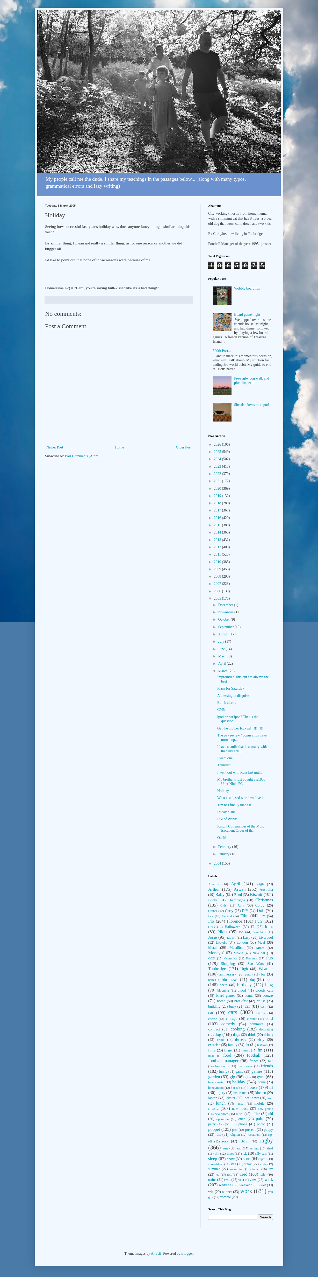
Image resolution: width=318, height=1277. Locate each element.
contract (214, 1029)
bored (221, 1001)
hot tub (235, 1088)
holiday (238, 1081)
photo (261, 1124)
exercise (214, 1045)
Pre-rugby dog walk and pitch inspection (251, 380)
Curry (229, 911)
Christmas (264, 899)
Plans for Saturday (230, 688)
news (239, 1114)
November (226, 612)
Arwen (240, 889)
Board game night (247, 315)
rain (218, 1134)
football (253, 1055)
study (262, 1164)
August (223, 634)
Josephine (259, 932)
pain (259, 1118)
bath (211, 980)
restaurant (254, 1134)
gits (247, 1077)
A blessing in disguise (233, 696)
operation (222, 1119)
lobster (230, 1098)
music (213, 1108)
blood (242, 990)
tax (271, 1169)
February (225, 847)
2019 (218, 496)
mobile (260, 1103)
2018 (218, 503)
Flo (211, 921)
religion (235, 1134)
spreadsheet (215, 1164)
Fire (262, 916)
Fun (258, 921)
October (224, 619)
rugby (266, 1140)
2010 (218, 562)
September (226, 627)
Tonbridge (217, 968)
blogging (223, 990)
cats (232, 1012)
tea (217, 1174)
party (212, 1124)
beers (223, 985)
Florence (234, 921)
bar (263, 974)
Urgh (244, 969)
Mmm (260, 948)
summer (214, 1169)
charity (260, 1013)
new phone (265, 1109)
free (270, 1061)
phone (242, 1124)
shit (217, 1153)
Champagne (236, 900)
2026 (218, 444)
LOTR (231, 937)
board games (225, 996)
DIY (245, 911)
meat (241, 1103)
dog (218, 1034)
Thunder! (224, 765)
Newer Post (54, 447)
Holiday (223, 791)
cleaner (251, 1019)
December (226, 605)
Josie (212, 937)
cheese (212, 1019)
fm (260, 1050)
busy (232, 1006)
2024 (218, 459)
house (252, 1087)
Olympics (230, 958)
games (257, 1071)
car (247, 1006)
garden (214, 1076)
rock (225, 1141)
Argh (260, 884)
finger (228, 1050)
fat (247, 1045)
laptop (212, 1098)
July (221, 641)
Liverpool (266, 937)
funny (223, 1071)
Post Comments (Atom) (82, 456)
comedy (228, 1023)
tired (243, 1174)
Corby (259, 905)
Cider (224, 905)
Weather (266, 968)
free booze (222, 1066)
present (250, 1130)
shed (270, 1148)
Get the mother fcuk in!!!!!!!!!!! (240, 728)
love (270, 1098)
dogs (236, 1035)
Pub (269, 958)
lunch (221, 1103)
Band (238, 895)
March (223, 671)
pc (227, 1124)
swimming (236, 1169)
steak (248, 1164)
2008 (218, 576)
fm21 (211, 1055)
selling (254, 1148)
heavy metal (216, 1082)
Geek (211, 927)
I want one (225, 758)
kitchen (260, 1093)
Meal (261, 942)
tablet (255, 1169)
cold (269, 1018)
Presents (251, 958)
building (214, 1006)
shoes (230, 1153)
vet (240, 1180)
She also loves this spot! (251, 405)
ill (271, 1087)
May (222, 656)
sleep (212, 1158)
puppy (268, 1130)
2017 (218, 510)
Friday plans (226, 812)
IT (252, 927)
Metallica (236, 948)
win (211, 1192)
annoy (249, 974)
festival (262, 1045)
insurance (240, 1093)
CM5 (221, 710)
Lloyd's (221, 942)
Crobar (212, 911)
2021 (218, 481)
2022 (218, 474)
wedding (225, 1185)
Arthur (214, 889)
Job (240, 932)
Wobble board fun (247, 288)
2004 (218, 863)
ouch (241, 1119)
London (242, 942)
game (239, 1071)
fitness (245, 1050)
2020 (218, 488)
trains (212, 1180)
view (253, 1180)
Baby (219, 894)
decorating (266, 1029)
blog (269, 984)
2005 (218, 598)
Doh (260, 910)
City (241, 905)
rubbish (244, 1141)
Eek (210, 916)
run (225, 1148)
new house (240, 1109)
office (256, 1114)
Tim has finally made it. (234, 805)
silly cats (261, 1153)
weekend (246, 1185)
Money (214, 952)
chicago (231, 1019)
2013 (218, 540)
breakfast (241, 1001)
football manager (223, 1060)
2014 (218, 532)
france (253, 1061)
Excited (227, 916)
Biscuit (256, 894)
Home (119, 447)
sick (244, 1153)
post (234, 1130)
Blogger (187, 1253)
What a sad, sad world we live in (241, 798)
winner (227, 1192)
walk (268, 1179)
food (227, 1055)
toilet (263, 1174)
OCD (211, 958)
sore (246, 1158)
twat (227, 1180)
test (229, 1174)
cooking (238, 1029)
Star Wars (255, 964)
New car (258, 953)
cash (263, 1006)
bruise (261, 1001)
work (246, 1191)
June (222, 649)
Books (213, 900)
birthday (244, 984)
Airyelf (156, 1253)
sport (263, 1159)
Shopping (228, 964)
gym (261, 1076)
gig (232, 1076)
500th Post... (222, 351)
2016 (218, 518)
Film (244, 915)
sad (239, 1148)
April (222, 663)
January (224, 854)
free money (245, 1066)
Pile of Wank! (227, 819)
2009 (218, 569)
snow (231, 1159)
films (212, 1050)
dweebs (240, 1040)
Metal (212, 948)
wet (263, 1185)
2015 (218, 525)
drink (252, 1035)
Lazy (246, 937)
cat (210, 1012)
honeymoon (215, 1088)
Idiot (269, 926)
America (213, 884)
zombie (225, 1197)
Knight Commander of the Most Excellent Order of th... (240, 828)
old (270, 1114)
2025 (218, 452)
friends (267, 1065)
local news (251, 1098)
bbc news (230, 979)
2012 (218, 547)
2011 (218, 554)
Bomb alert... (226, 703)
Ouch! (221, 838)
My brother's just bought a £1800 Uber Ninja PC (241, 781)
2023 (218, 466)
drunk (221, 1040)
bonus (248, 996)
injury (221, 1093)
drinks (268, 1035)
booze (268, 995)
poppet (214, 1129)
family (232, 1045)
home (262, 1082)
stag (233, 1164)
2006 (218, 591)
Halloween (233, 927)
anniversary (227, 974)
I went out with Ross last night (239, 772)
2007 (218, 584)
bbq (252, 979)
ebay (260, 1040)
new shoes (221, 1114)
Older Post (184, 447)
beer (269, 979)
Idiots (222, 931)
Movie (238, 953)
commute (256, 1024)
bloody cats (264, 990)
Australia (266, 890)
